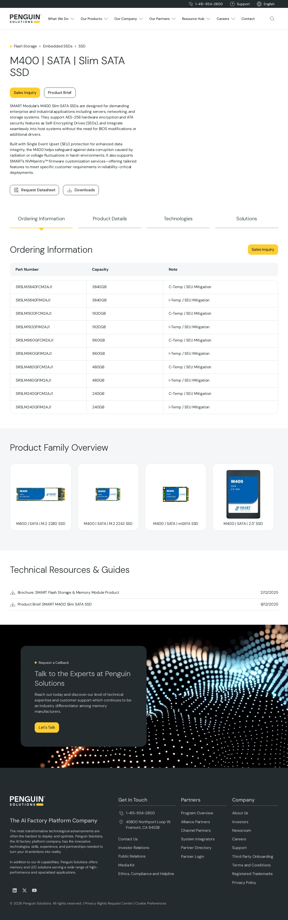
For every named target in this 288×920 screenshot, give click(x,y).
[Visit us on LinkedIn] (15, 890)
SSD (82, 46)
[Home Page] (25, 19)
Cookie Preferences (150, 903)
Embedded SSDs (58, 46)
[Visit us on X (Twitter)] (25, 890)
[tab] (41, 218)
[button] (269, 4)
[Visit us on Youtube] (34, 890)
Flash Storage (25, 46)
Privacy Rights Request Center (109, 903)
